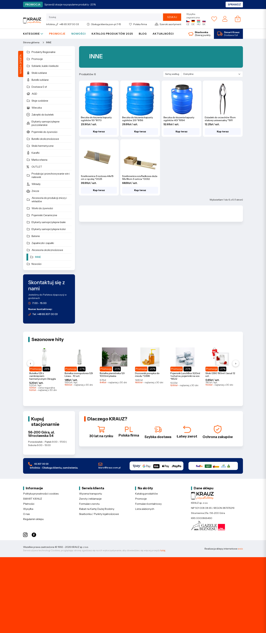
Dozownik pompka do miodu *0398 (147, 375)
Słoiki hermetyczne (40, 146)
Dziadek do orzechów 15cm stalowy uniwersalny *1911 (220, 119)
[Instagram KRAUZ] (25, 534)
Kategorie (33, 33)
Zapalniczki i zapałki (40, 243)
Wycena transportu (90, 493)
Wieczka (34, 107)
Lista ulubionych (144, 509)
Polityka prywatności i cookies (41, 493)
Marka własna (36, 160)
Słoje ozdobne (37, 100)
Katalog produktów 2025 (112, 33)
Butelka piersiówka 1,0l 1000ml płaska (112, 375)
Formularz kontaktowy (148, 503)
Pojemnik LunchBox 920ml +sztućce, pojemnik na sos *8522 (185, 376)
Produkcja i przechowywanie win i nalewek (48, 175)
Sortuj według (172, 74)
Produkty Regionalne (40, 52)
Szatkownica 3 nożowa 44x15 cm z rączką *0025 (97, 178)
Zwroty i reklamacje (90, 498)
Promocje (57, 33)
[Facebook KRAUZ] (34, 534)
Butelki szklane (37, 80)
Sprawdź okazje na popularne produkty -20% (70, 4)
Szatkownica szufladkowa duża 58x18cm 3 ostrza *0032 (139, 178)
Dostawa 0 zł (36, 87)
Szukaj (172, 17)
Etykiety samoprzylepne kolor (46, 229)
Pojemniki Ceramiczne (41, 215)
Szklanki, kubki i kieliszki (42, 66)
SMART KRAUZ (32, 498)
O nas (26, 514)
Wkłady (33, 184)
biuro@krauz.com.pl (109, 466)
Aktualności (163, 33)
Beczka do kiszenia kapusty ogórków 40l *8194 (179, 119)
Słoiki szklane (36, 73)
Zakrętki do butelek (40, 114)
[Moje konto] (224, 18)
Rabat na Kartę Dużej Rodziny (96, 509)
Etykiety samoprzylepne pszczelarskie (43, 123)
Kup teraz (99, 131)
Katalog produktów (146, 493)
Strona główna (31, 42)
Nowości (78, 33)
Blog (143, 33)
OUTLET (34, 166)
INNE (49, 42)
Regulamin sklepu (33, 519)
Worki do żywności (39, 208)
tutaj (162, 550)
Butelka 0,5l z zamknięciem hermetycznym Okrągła (42, 376)
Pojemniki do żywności (41, 132)
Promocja (33, 4)
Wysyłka (28, 509)
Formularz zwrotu (89, 503)
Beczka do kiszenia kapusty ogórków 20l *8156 (137, 119)
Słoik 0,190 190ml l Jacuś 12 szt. (220, 375)
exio (240, 548)
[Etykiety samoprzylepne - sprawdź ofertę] (133, 595)
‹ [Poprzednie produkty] (30, 363)
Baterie (33, 236)
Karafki (33, 153)
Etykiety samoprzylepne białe (46, 222)
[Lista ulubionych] (214, 19)
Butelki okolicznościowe (42, 139)
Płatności (28, 503)
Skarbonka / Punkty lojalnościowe (99, 514)
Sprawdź (234, 4)
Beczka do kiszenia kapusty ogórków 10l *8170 (96, 119)
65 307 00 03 (53, 465)
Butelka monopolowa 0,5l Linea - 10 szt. (79, 375)
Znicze (32, 191)
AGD (31, 94)
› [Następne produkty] (235, 363)
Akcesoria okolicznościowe (44, 250)
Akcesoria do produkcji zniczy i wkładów (46, 199)
